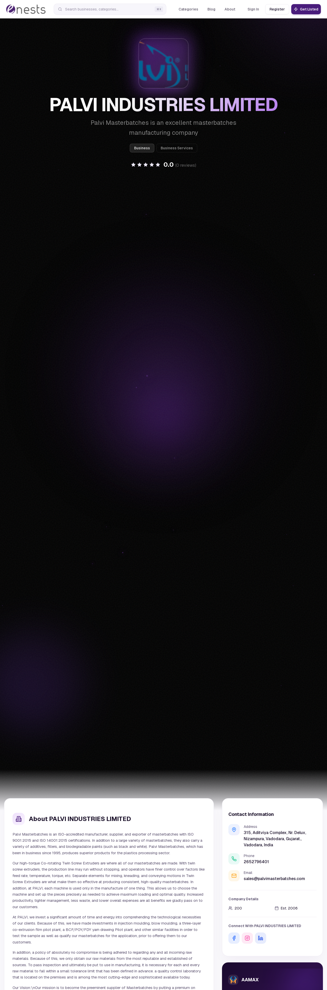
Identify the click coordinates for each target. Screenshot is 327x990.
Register (277, 9)
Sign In (253, 9)
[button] (163, 165)
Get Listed (306, 9)
